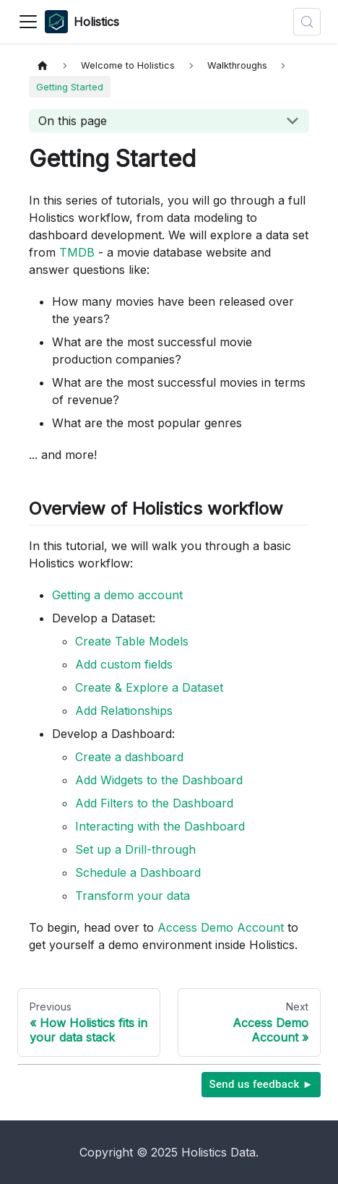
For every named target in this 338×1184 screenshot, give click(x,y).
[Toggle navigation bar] (28, 22)
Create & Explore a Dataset (149, 687)
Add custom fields (124, 664)
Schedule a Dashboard (138, 872)
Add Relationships (124, 710)
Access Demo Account (220, 927)
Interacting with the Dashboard (160, 826)
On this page (72, 120)
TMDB (77, 252)
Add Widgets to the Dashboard (159, 780)
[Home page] (42, 65)
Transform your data (132, 895)
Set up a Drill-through (135, 849)
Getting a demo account (117, 595)
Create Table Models (131, 641)
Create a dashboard (129, 757)
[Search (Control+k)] (307, 21)
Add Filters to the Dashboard (154, 803)
